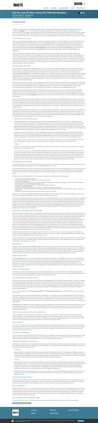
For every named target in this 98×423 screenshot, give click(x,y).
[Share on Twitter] (79, 13)
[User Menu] (84, 4)
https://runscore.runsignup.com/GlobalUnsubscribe (50, 204)
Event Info (53, 8)
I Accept (81, 420)
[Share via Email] (81, 13)
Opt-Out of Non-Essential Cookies (22, 403)
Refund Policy (81, 8)
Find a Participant (64, 8)
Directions (28, 17)
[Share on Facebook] (77, 13)
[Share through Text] (84, 13)
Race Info (46, 8)
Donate (78, 3)
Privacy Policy (27, 421)
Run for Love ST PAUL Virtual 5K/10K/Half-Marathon (39, 12)
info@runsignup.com (63, 318)
